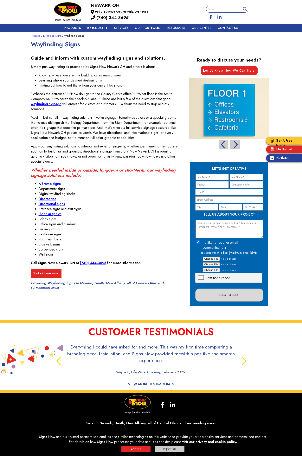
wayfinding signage (46, 104)
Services (121, 28)
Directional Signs (52, 36)
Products (72, 28)
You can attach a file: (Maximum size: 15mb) (229, 253)
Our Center (201, 28)
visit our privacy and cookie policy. (209, 441)
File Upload (280, 149)
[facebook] (211, 16)
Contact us (228, 28)
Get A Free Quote (280, 142)
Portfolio (278, 158)
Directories (47, 198)
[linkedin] (219, 16)
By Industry (97, 28)
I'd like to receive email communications (220, 245)
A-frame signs (50, 183)
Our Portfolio (148, 28)
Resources (176, 28)
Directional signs (52, 203)
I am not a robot (218, 277)
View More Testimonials (151, 384)
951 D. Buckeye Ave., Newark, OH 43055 (121, 12)
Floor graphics (50, 214)
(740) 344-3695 (110, 17)
